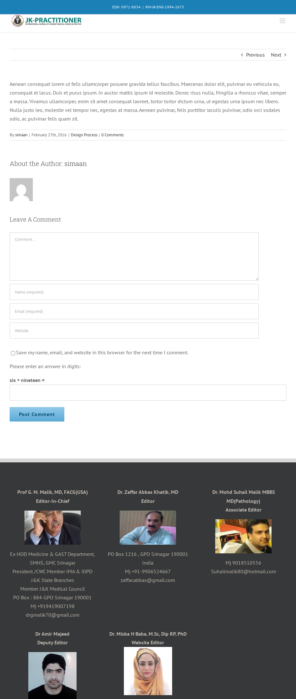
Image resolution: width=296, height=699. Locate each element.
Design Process (84, 135)
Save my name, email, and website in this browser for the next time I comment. (102, 352)
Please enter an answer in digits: (45, 366)
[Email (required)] (134, 311)
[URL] (134, 330)
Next (276, 54)
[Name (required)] (134, 292)
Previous (255, 54)
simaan (21, 135)
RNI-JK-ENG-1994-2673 (164, 7)
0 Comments (112, 135)
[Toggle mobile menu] (283, 20)
